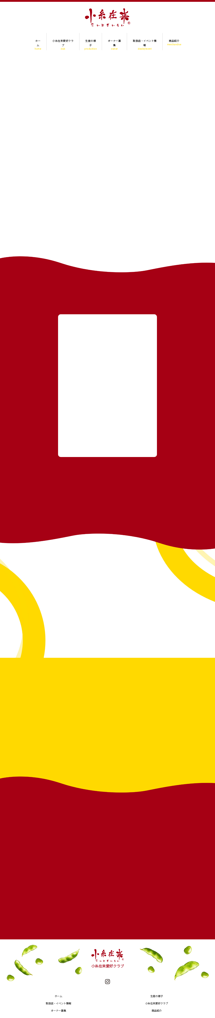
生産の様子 (90, 42)
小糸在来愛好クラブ (63, 42)
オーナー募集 (114, 42)
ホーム (38, 42)
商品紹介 (174, 42)
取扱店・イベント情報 (145, 42)
